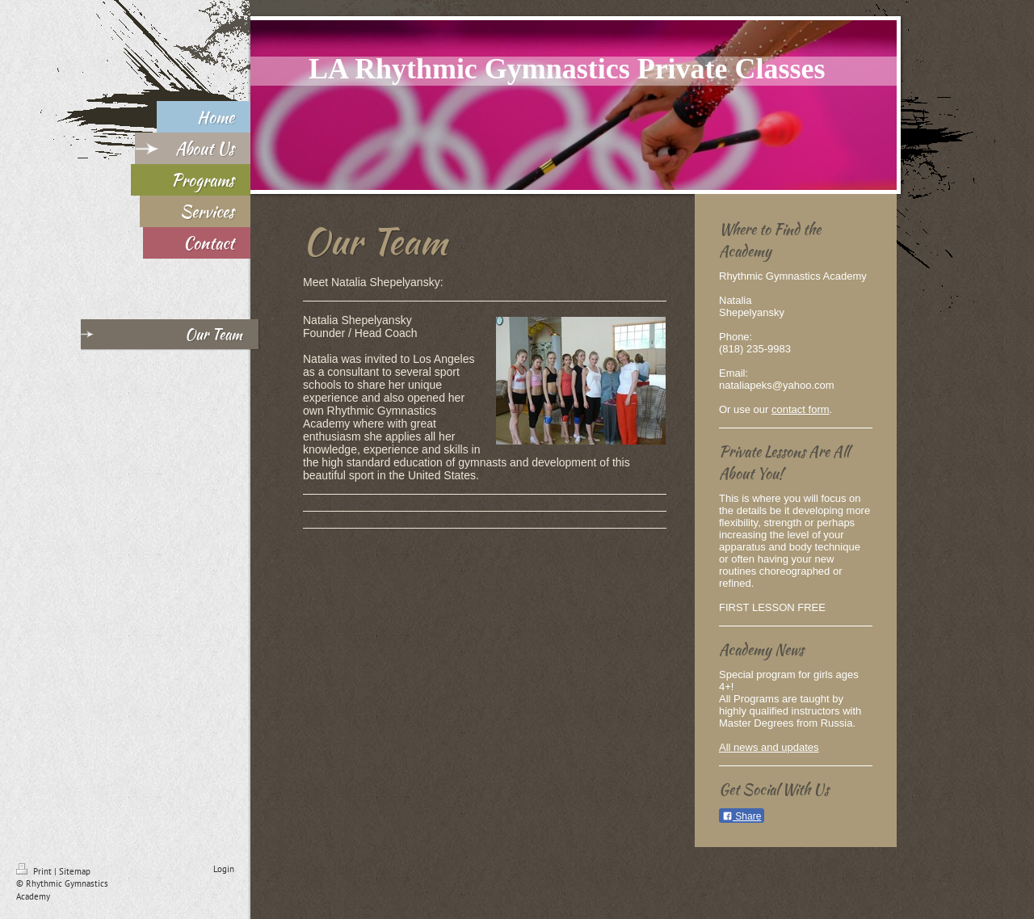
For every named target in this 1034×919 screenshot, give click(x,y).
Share (741, 816)
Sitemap (74, 871)
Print (35, 871)
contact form (800, 409)
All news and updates (769, 747)
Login (223, 869)
